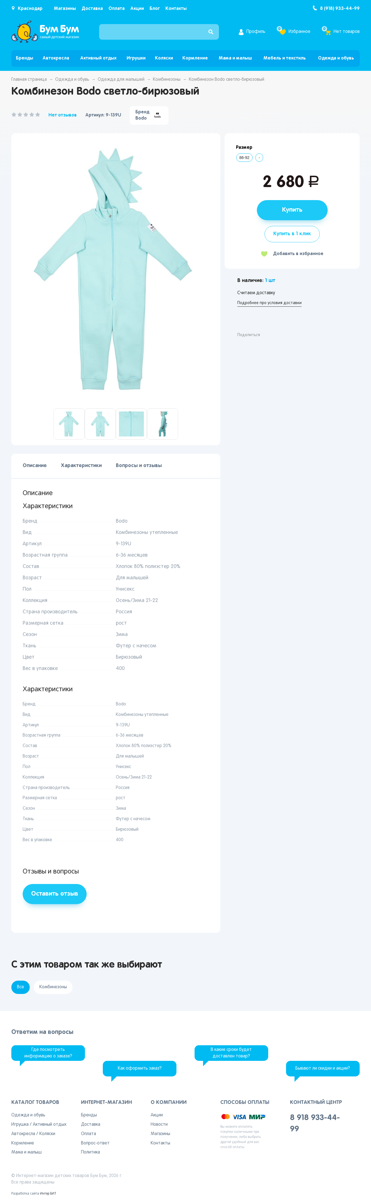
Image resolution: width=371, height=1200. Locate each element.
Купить (292, 210)
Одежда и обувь (336, 58)
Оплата (116, 9)
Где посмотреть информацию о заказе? (48, 1053)
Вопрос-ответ (95, 1143)
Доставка (92, 9)
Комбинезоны (166, 80)
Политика (90, 1152)
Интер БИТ (48, 1193)
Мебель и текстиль (284, 58)
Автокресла (55, 58)
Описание (35, 465)
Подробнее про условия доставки (269, 303)
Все (20, 987)
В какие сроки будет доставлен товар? (231, 1053)
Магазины (65, 9)
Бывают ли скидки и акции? (322, 1068)
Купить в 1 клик (292, 233)
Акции (137, 9)
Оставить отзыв (54, 894)
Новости (159, 1125)
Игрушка (20, 1125)
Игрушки (136, 58)
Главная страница (29, 80)
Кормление (195, 58)
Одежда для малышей (121, 80)
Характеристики (81, 465)
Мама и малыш (235, 58)
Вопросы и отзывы (139, 465)
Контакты (176, 9)
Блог (155, 9)
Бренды (24, 58)
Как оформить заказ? (140, 1068)
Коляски (164, 58)
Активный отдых (98, 58)
